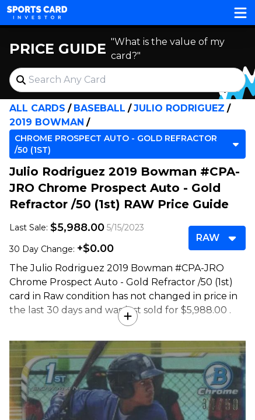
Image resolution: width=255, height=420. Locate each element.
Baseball (99, 108)
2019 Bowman (46, 122)
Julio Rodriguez (179, 108)
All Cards (37, 108)
